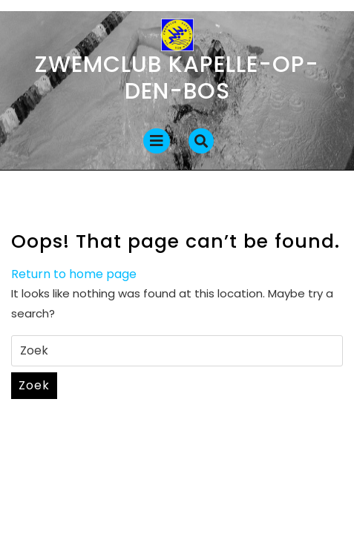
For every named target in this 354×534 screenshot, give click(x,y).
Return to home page (74, 274)
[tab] (156, 141)
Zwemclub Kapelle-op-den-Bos (177, 78)
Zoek (34, 385)
